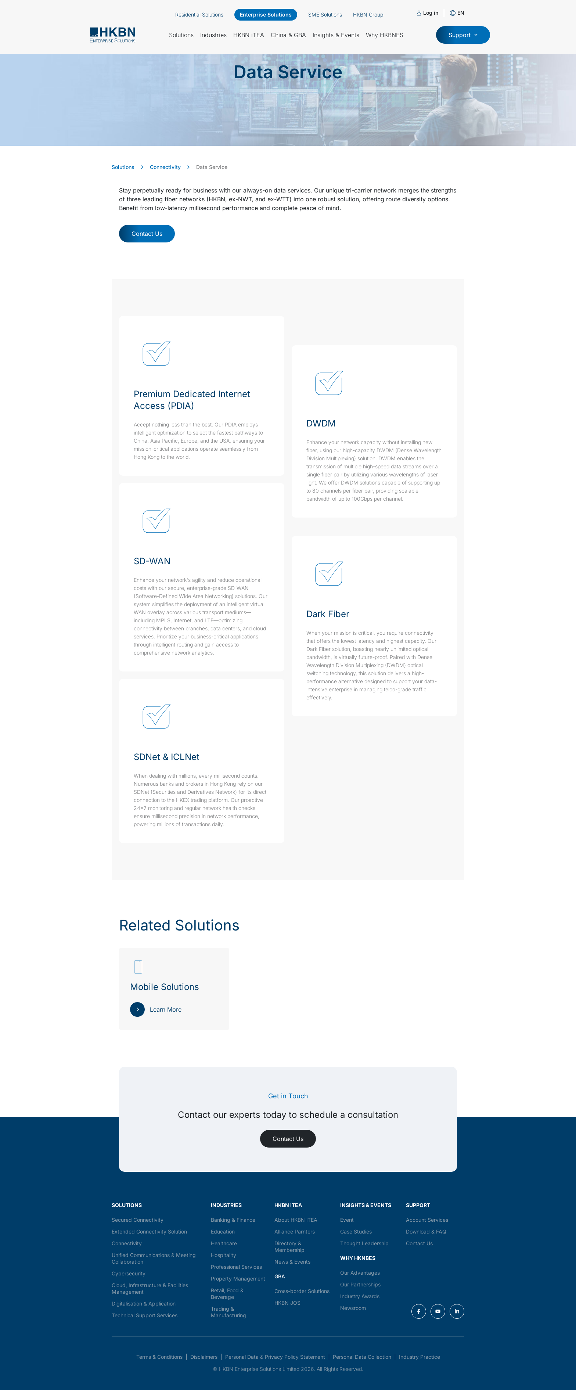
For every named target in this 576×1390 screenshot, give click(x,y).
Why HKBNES (384, 35)
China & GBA (288, 35)
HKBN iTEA (248, 35)
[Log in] (419, 13)
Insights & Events (336, 35)
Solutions (181, 35)
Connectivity (165, 167)
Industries (213, 35)
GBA (279, 1276)
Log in (430, 13)
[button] (460, 12)
